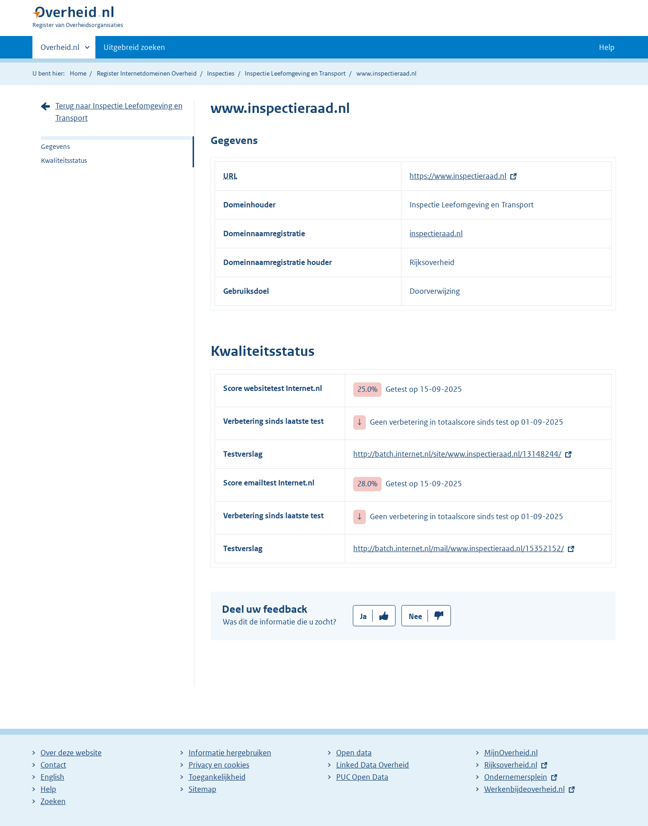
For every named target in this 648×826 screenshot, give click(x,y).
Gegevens (55, 146)
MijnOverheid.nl (511, 753)
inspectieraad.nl (436, 233)
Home (78, 73)
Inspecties (220, 73)
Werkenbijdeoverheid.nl (524, 789)
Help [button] (607, 47)
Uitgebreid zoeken (134, 47)
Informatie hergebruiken (230, 753)
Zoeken (53, 801)
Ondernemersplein (515, 777)
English (52, 777)
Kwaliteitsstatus (64, 160)
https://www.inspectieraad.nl (458, 176)
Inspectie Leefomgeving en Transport (295, 73)
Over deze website (71, 753)
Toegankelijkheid (217, 777)
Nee (415, 616)
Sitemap (202, 789)
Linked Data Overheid (372, 765)
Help (48, 789)
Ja (363, 616)
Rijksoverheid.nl (510, 765)
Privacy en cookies (219, 765)
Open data (354, 753)
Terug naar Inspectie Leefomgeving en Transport (119, 112)
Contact (53, 765)
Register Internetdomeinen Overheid (147, 73)
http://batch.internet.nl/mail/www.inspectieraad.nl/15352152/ (458, 548)
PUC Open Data (362, 777)
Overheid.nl (59, 49)
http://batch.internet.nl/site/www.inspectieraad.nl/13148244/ (457, 454)
